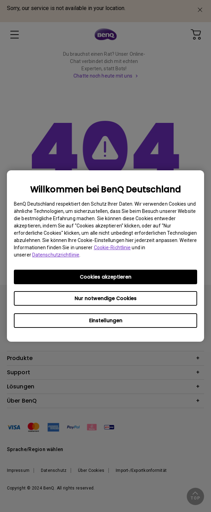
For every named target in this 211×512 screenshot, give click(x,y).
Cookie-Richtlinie (112, 247)
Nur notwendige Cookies (105, 298)
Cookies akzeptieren (105, 276)
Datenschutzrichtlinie (55, 255)
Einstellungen (105, 320)
